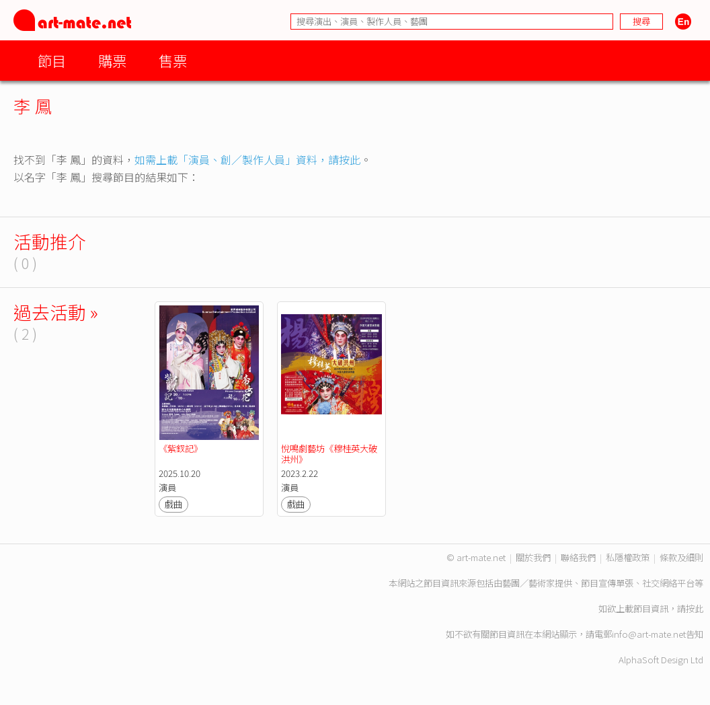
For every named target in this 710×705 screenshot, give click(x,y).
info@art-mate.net (649, 634)
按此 (694, 608)
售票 (173, 60)
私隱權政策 (627, 557)
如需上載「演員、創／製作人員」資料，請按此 (247, 159)
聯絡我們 (578, 557)
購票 (112, 60)
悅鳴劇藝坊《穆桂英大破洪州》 (329, 454)
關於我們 (533, 557)
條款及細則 (681, 557)
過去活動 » (55, 312)
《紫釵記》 (180, 448)
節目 (52, 60)
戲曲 (173, 504)
